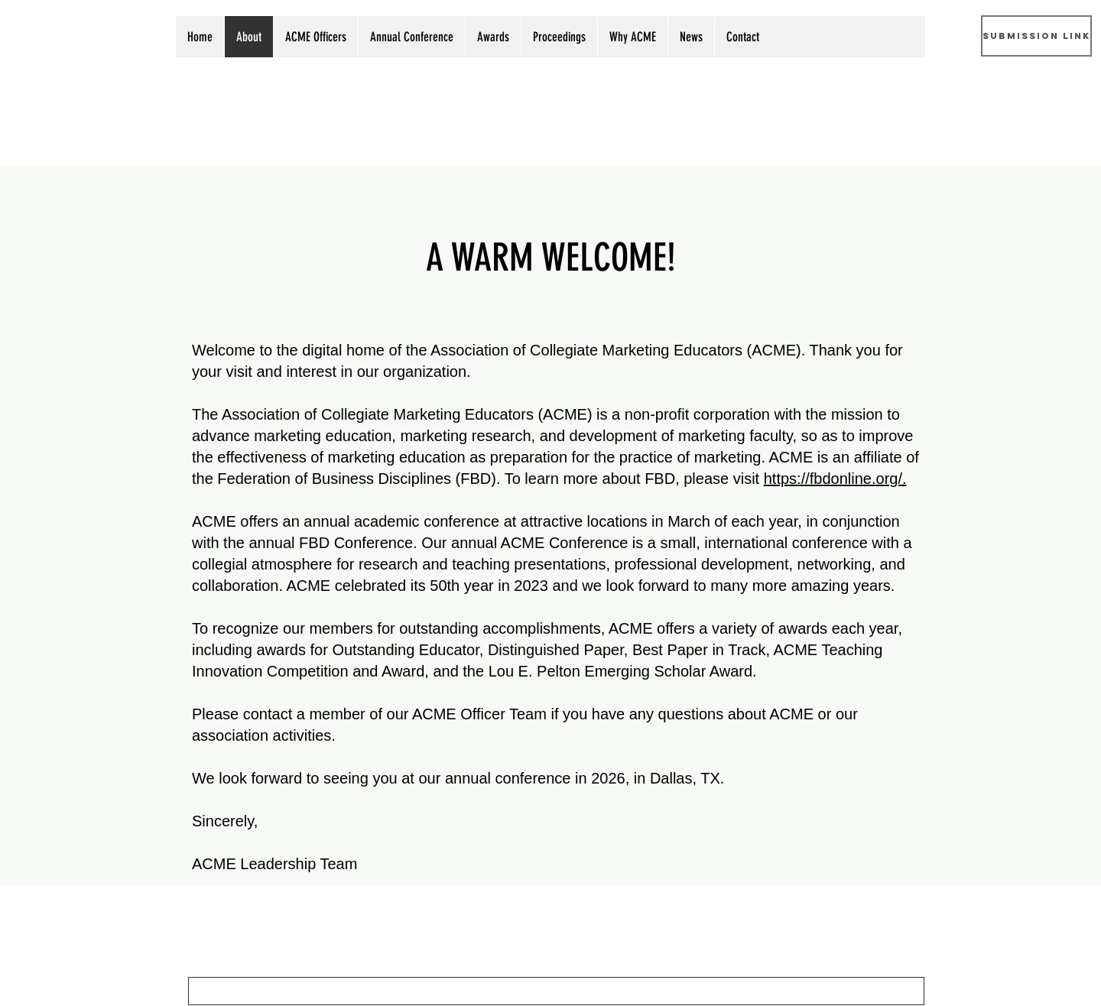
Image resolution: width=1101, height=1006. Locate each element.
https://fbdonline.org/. (835, 478)
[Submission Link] (1036, 36)
